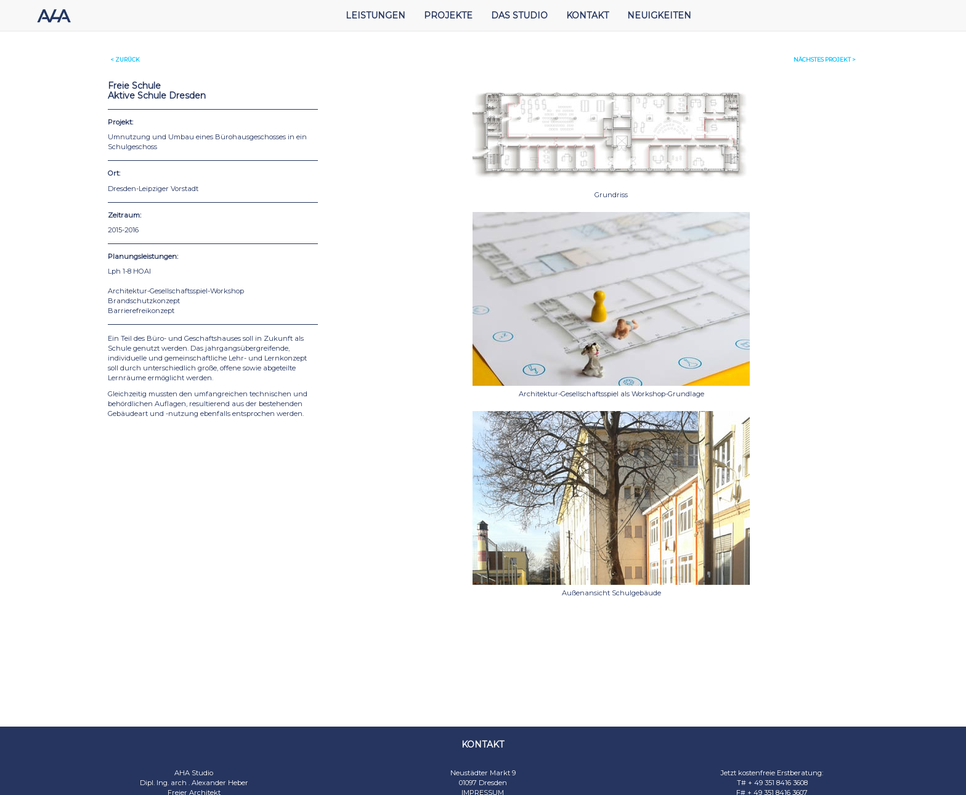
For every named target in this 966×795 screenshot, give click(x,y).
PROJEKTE (448, 15)
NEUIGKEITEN (659, 15)
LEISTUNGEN (375, 15)
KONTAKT (587, 15)
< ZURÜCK (125, 59)
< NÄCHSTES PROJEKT (825, 59)
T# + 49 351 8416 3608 (772, 782)
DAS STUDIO (519, 15)
